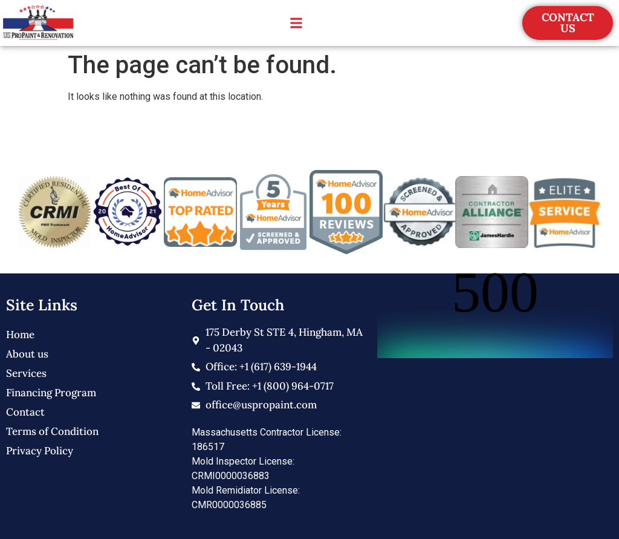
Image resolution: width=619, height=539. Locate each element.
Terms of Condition (52, 431)
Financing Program (51, 392)
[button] (296, 23)
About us (27, 354)
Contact (25, 412)
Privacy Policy (39, 450)
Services (26, 373)
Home (20, 334)
